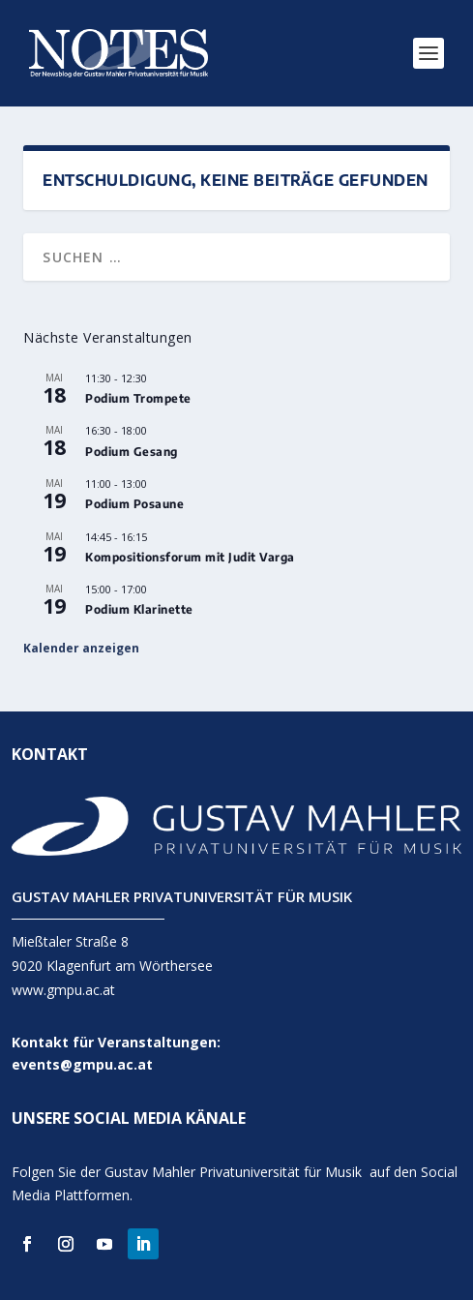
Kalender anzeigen (81, 648)
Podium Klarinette (139, 609)
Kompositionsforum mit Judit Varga (190, 557)
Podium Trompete (138, 398)
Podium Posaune (134, 504)
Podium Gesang (131, 451)
